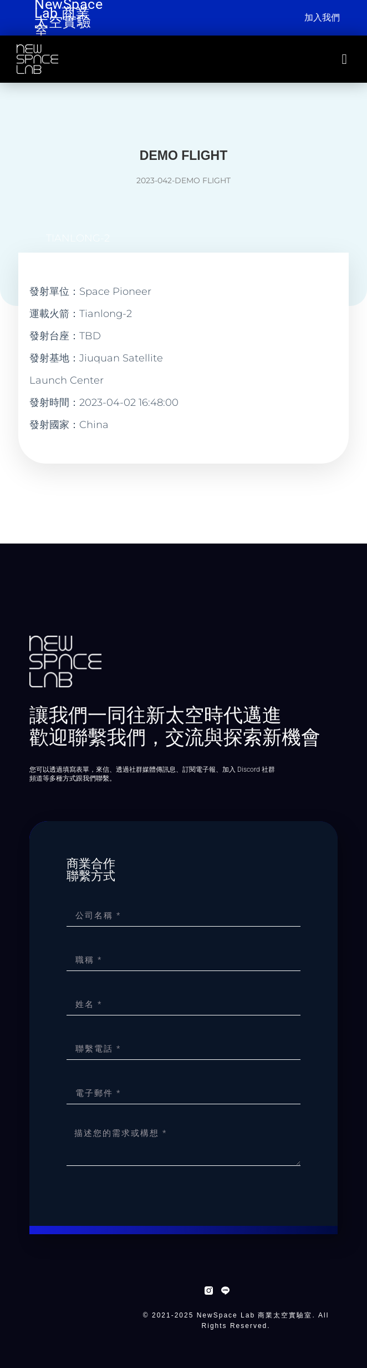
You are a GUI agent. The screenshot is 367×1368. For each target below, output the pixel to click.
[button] (344, 59)
